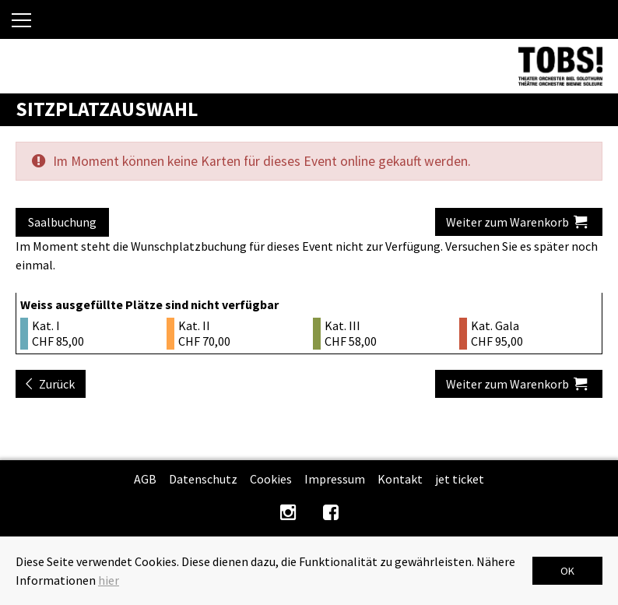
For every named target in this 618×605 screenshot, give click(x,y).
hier (108, 580)
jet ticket (459, 479)
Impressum (334, 479)
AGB (145, 479)
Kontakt (400, 479)
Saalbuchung (62, 222)
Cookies (271, 479)
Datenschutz (203, 479)
